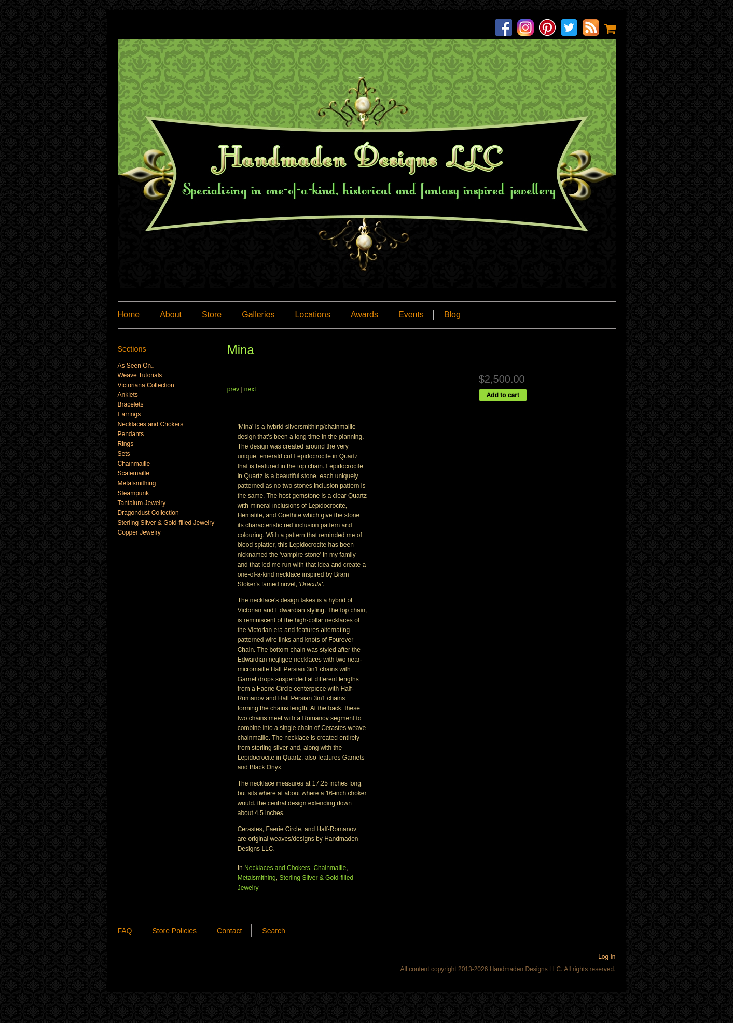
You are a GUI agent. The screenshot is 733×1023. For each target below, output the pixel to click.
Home (129, 314)
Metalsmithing (257, 877)
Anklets (128, 394)
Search (273, 931)
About (171, 314)
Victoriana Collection (146, 385)
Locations (312, 314)
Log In (606, 956)
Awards (364, 314)
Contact (229, 931)
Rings (126, 443)
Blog (452, 314)
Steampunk (133, 493)
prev (233, 389)
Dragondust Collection (148, 512)
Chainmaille (329, 868)
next (250, 389)
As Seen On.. (136, 365)
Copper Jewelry (139, 532)
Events (411, 314)
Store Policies (175, 931)
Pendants (131, 434)
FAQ (125, 931)
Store (212, 314)
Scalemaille (133, 473)
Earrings (129, 414)
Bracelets (131, 404)
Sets (124, 453)
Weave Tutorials (140, 375)
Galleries (258, 314)
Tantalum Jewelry (142, 503)
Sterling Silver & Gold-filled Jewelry (166, 522)
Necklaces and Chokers (277, 868)
